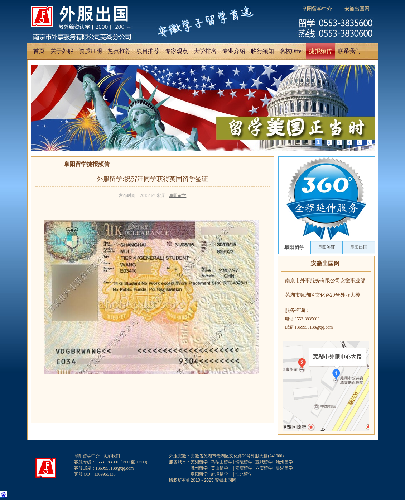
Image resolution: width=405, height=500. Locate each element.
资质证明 (90, 51)
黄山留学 (219, 468)
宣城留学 (264, 461)
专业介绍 (233, 51)
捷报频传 (320, 51)
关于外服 (61, 51)
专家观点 (176, 51)
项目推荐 (147, 51)
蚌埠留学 (219, 474)
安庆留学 (243, 468)
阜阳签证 (326, 247)
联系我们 (349, 51)
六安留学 (264, 468)
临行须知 (262, 51)
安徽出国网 (357, 8)
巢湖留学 (284, 468)
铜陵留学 (243, 461)
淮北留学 (243, 474)
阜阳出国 (358, 247)
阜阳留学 (177, 195)
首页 (39, 51)
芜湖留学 (199, 461)
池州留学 (284, 461)
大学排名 (205, 51)
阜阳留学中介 (317, 8)
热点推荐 (119, 51)
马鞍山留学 (221, 461)
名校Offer (291, 51)
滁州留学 (199, 468)
